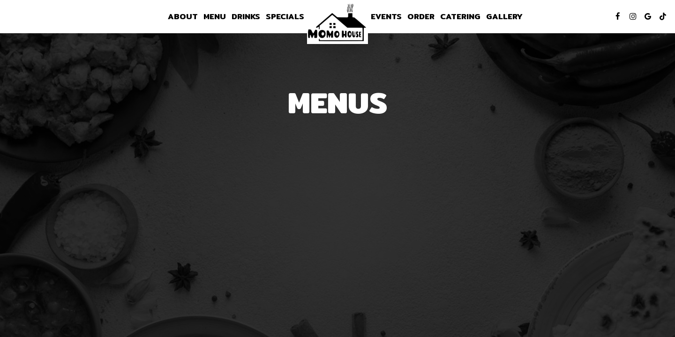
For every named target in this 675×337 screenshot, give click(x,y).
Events (386, 16)
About (183, 16)
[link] (337, 23)
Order (421, 16)
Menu (214, 16)
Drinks (246, 16)
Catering (460, 16)
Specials (285, 16)
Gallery (504, 16)
